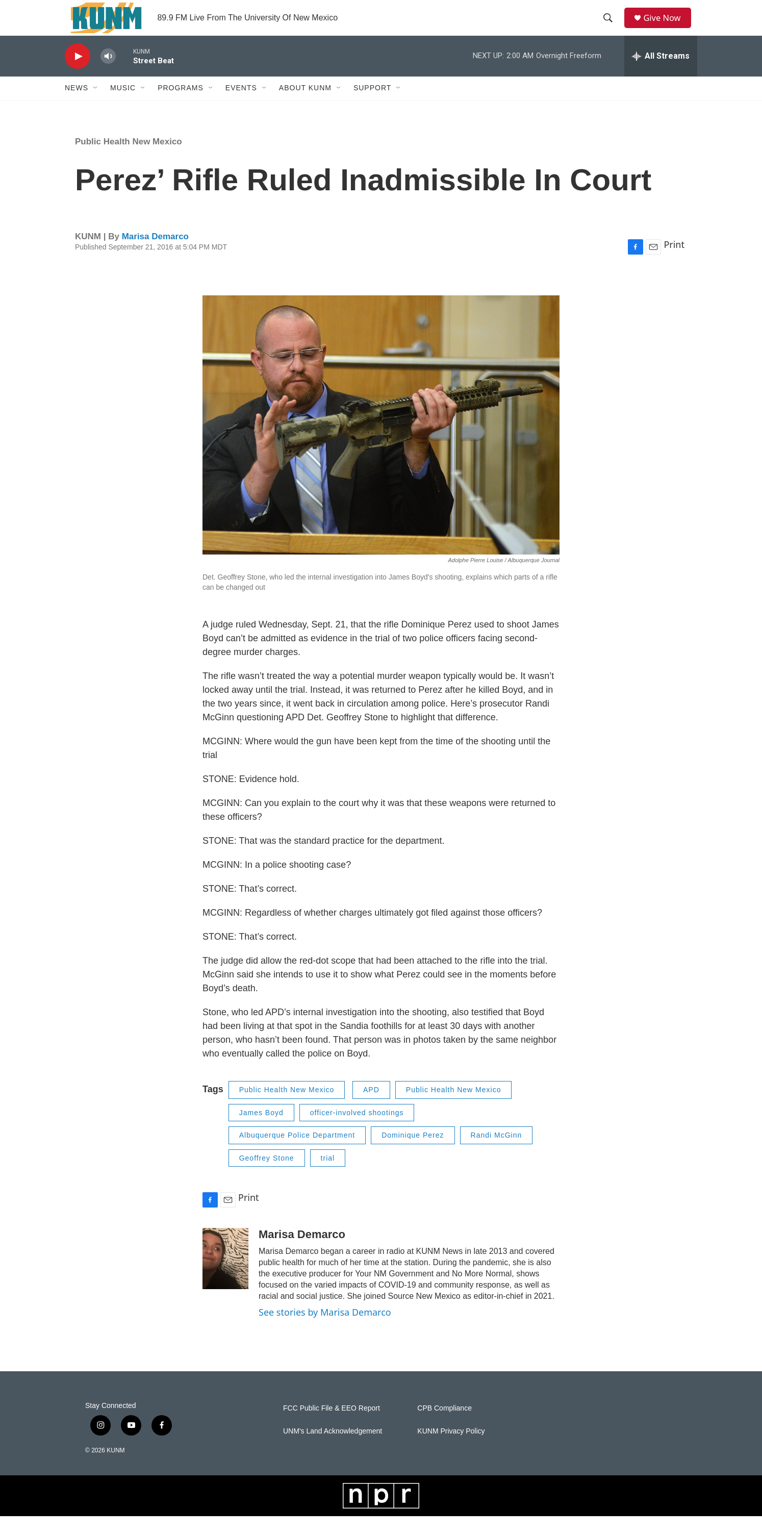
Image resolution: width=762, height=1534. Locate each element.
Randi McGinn (496, 1153)
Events (241, 106)
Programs (181, 106)
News (76, 106)
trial (328, 1176)
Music (123, 106)
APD (371, 1107)
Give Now (666, 26)
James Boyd (261, 1130)
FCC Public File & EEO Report (331, 1426)
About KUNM (305, 106)
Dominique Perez (413, 1153)
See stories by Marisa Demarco (325, 1330)
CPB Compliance (444, 1426)
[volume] (108, 74)
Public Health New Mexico (128, 159)
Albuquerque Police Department (297, 1153)
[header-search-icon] (611, 27)
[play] (77, 74)
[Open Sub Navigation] (96, 106)
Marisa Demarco (155, 254)
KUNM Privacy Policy (451, 1449)
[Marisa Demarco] (225, 1276)
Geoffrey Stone (266, 1176)
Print (674, 262)
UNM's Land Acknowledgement (332, 1449)
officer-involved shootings (357, 1130)
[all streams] (660, 74)
